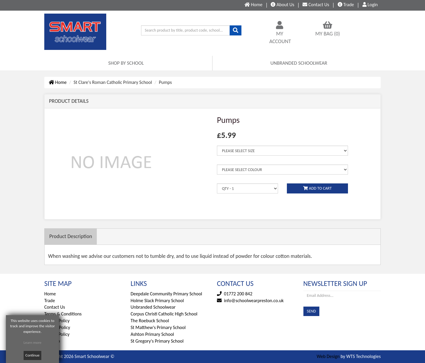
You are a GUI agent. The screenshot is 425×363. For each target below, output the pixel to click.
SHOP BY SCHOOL (126, 63)
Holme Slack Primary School (157, 300)
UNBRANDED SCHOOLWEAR (298, 63)
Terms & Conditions (63, 314)
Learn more (33, 342)
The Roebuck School (150, 320)
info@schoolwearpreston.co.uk (254, 300)
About (282, 4)
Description (70, 236)
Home (58, 82)
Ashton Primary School (152, 334)
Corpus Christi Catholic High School (164, 314)
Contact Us (54, 307)
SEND (311, 311)
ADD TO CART (317, 188)
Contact (316, 4)
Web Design (328, 356)
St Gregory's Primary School (157, 341)
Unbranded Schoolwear (153, 307)
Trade (346, 4)
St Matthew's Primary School (158, 327)
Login (370, 4)
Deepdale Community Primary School (166, 294)
